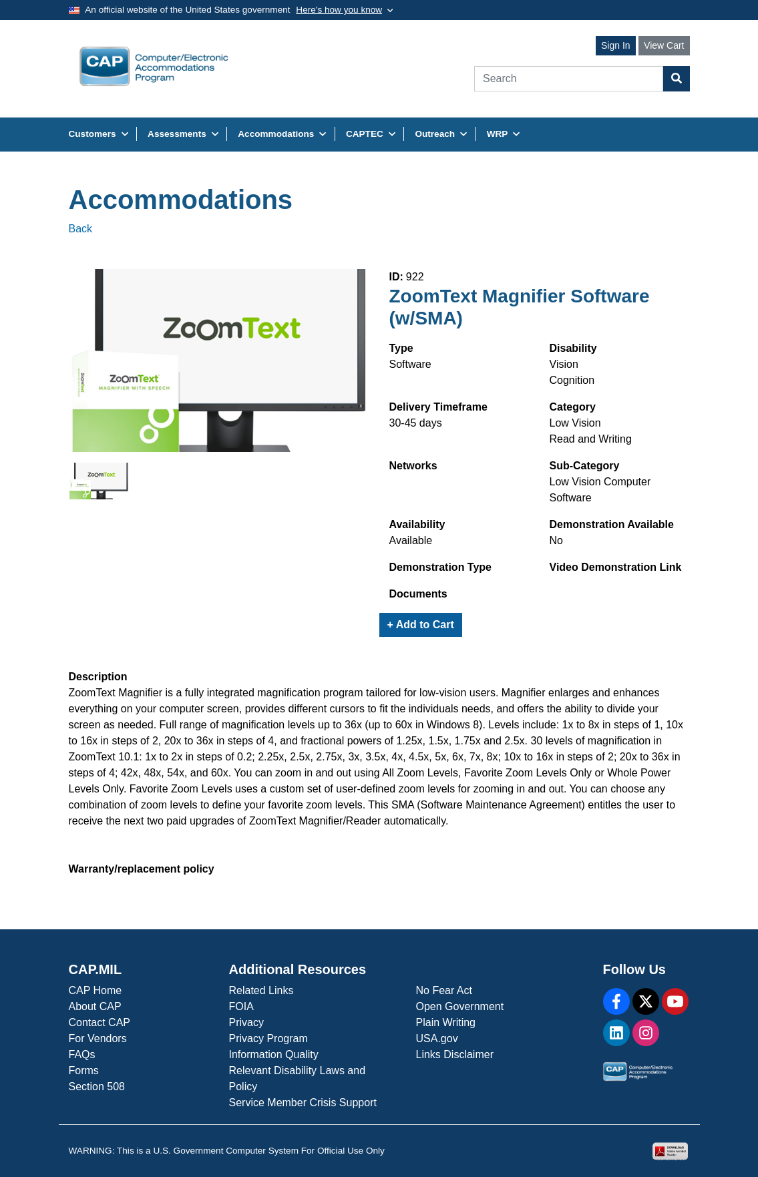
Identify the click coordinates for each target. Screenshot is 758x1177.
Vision (564, 364)
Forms (84, 1070)
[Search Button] (676, 78)
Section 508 (97, 1086)
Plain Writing (446, 1022)
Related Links (261, 990)
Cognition (572, 380)
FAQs (82, 1054)
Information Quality (274, 1054)
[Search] (568, 78)
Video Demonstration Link (616, 567)
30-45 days (415, 423)
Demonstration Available (612, 524)
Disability (573, 348)
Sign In (615, 45)
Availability (417, 524)
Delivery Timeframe (438, 407)
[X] (645, 1001)
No (556, 540)
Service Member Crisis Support (303, 1102)
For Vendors (98, 1038)
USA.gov (437, 1038)
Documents (418, 594)
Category (573, 407)
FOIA (241, 1006)
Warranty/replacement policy (141, 869)
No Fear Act (444, 990)
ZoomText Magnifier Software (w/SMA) (519, 307)
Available (411, 540)
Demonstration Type (440, 567)
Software (410, 364)
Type (401, 348)
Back (81, 228)
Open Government (460, 1006)
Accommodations (181, 199)
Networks (413, 465)
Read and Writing (591, 439)
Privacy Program (268, 1038)
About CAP (95, 1006)
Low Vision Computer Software (600, 489)
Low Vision (575, 423)
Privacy (246, 1022)
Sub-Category (585, 465)
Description (98, 676)
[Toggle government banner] (344, 10)
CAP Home (95, 990)
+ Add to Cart (420, 624)
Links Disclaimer (455, 1054)
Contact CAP (99, 1022)
